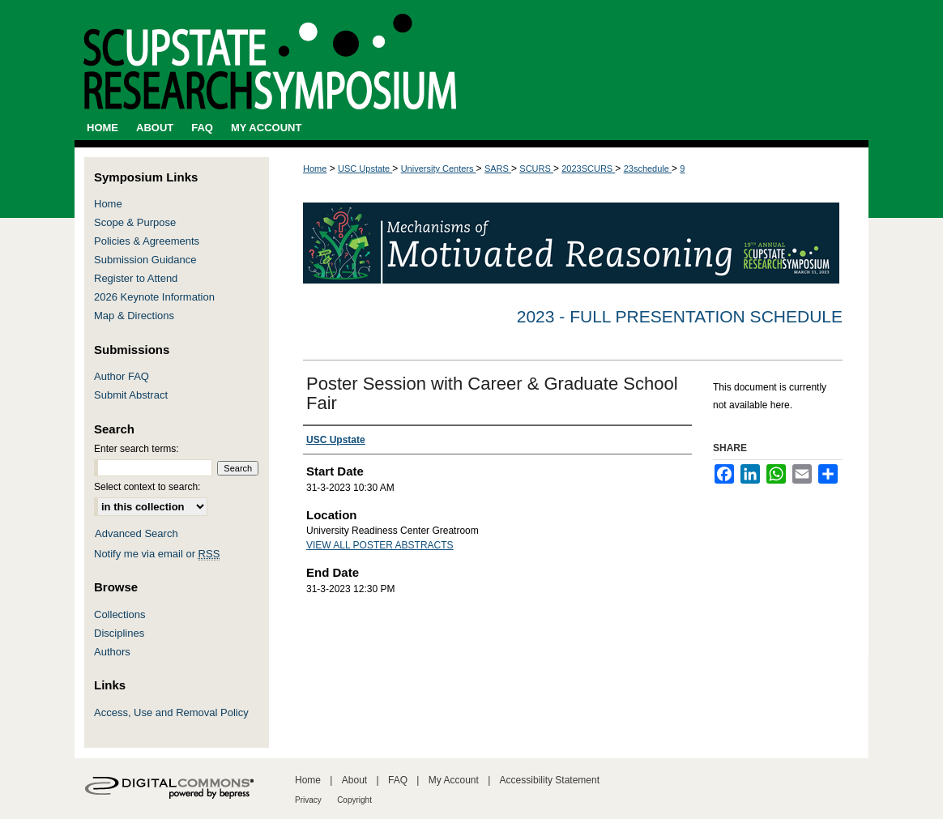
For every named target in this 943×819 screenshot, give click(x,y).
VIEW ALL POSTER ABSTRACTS (380, 545)
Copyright (354, 800)
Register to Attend (135, 278)
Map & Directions (134, 315)
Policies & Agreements (146, 241)
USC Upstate (365, 168)
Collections (120, 614)
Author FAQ (121, 376)
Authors (112, 652)
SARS (497, 168)
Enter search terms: (136, 448)
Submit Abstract (131, 395)
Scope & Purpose (135, 222)
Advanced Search (136, 533)
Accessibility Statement (550, 780)
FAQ (397, 780)
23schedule (648, 168)
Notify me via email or (157, 554)
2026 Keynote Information (154, 297)
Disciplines (119, 633)
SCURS (536, 168)
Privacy (308, 800)
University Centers (438, 168)
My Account (454, 780)
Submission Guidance (145, 260)
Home (314, 168)
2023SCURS (588, 168)
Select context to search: (147, 487)
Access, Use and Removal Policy (171, 712)
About (354, 780)
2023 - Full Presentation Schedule (680, 316)
